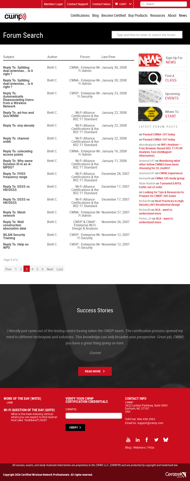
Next (50, 269)
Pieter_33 (145, 218)
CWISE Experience (171, 173)
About (172, 15)
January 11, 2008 (114, 160)
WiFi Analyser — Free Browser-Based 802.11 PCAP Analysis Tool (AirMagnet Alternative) (161, 150)
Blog (95, 15)
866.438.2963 (146, 419)
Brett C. (52, 67)
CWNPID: (71, 409)
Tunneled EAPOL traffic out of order (160, 185)
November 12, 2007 (116, 234)
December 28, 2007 (115, 173)
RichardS (145, 201)
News (183, 15)
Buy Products (138, 15)
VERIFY (73, 427)
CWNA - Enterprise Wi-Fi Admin (85, 69)
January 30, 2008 (114, 67)
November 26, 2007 (116, 222)
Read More (93, 371)
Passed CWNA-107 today (159, 134)
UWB (10, 402)
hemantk (144, 178)
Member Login (53, 4)
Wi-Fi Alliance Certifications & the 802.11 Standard (85, 115)
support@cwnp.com (150, 423)
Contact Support (77, 4)
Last (60, 269)
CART (123, 4)
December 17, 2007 (115, 186)
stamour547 (147, 161)
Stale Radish (147, 183)
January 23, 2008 (114, 93)
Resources (157, 15)
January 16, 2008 (114, 151)
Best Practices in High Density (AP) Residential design (161, 202)
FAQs (151, 447)
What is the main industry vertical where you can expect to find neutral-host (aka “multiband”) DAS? (34, 417)
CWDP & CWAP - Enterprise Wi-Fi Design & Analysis (85, 225)
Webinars (139, 447)
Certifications (80, 15)
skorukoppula (148, 144)
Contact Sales (101, 4)
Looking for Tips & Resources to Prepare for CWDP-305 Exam (161, 194)
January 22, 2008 (114, 112)
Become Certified (113, 15)
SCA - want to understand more (155, 211)
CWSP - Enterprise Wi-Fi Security (85, 95)
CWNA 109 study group (169, 178)
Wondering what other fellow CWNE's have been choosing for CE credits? (159, 164)
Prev (8, 269)
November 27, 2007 (116, 212)
